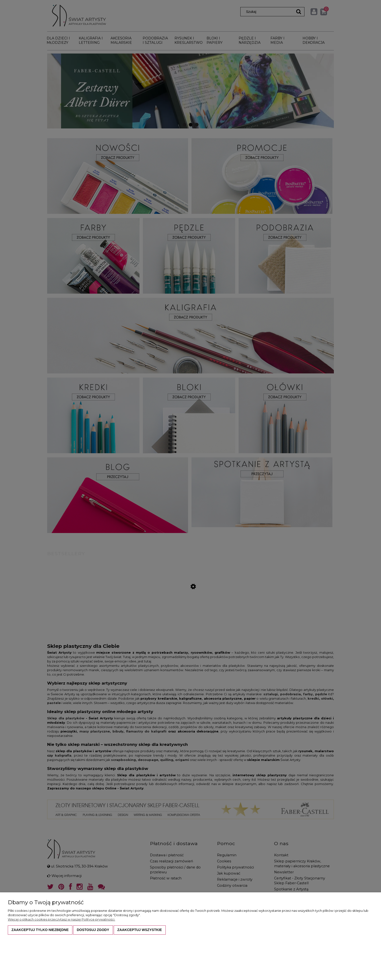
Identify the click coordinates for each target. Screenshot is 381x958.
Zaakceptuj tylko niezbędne (40, 930)
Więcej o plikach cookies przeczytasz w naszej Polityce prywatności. (61, 919)
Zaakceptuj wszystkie (139, 930)
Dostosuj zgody (93, 930)
